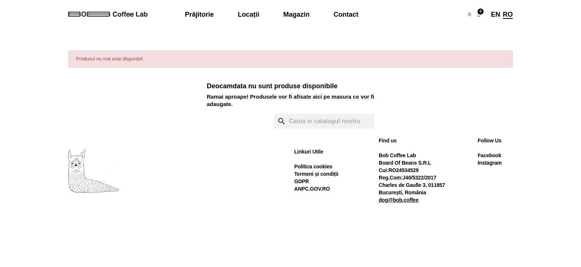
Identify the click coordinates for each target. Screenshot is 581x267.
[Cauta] (324, 121)
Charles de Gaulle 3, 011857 (412, 185)
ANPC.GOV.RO (312, 189)
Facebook (489, 155)
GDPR (301, 181)
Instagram (490, 163)
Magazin (296, 14)
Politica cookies (313, 166)
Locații (248, 14)
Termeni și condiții (316, 174)
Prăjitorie (199, 14)
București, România (402, 192)
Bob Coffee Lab (397, 155)
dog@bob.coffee (398, 200)
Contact (345, 14)
